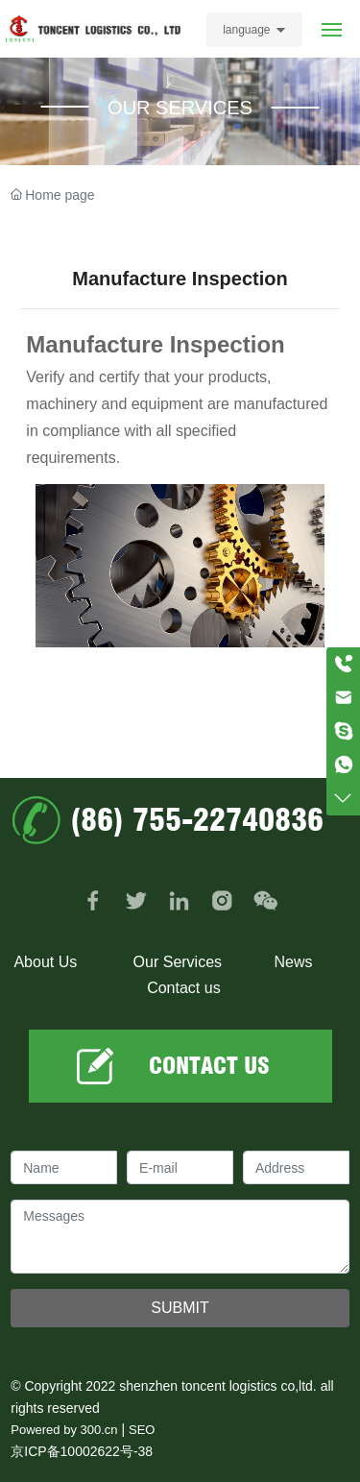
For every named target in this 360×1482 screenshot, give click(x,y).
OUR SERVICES (180, 107)
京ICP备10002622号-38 (82, 1451)
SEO (142, 1429)
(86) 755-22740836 (197, 819)
